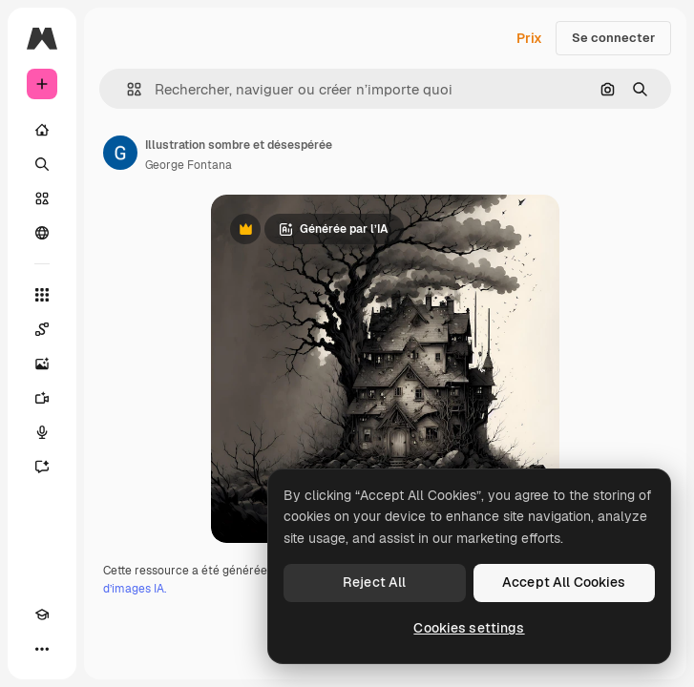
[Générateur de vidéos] (42, 398)
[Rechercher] (42, 164)
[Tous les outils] (42, 295)
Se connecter (613, 38)
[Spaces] (42, 329)
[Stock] (42, 198)
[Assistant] (42, 466)
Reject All (374, 582)
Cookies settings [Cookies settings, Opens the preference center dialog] (468, 627)
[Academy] (42, 614)
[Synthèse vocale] (42, 432)
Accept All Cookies (564, 582)
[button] (126, 89)
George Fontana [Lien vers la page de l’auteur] (188, 165)
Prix (529, 38)
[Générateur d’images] (42, 363)
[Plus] (42, 649)
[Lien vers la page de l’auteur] (120, 152)
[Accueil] (42, 129)
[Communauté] (42, 233)
